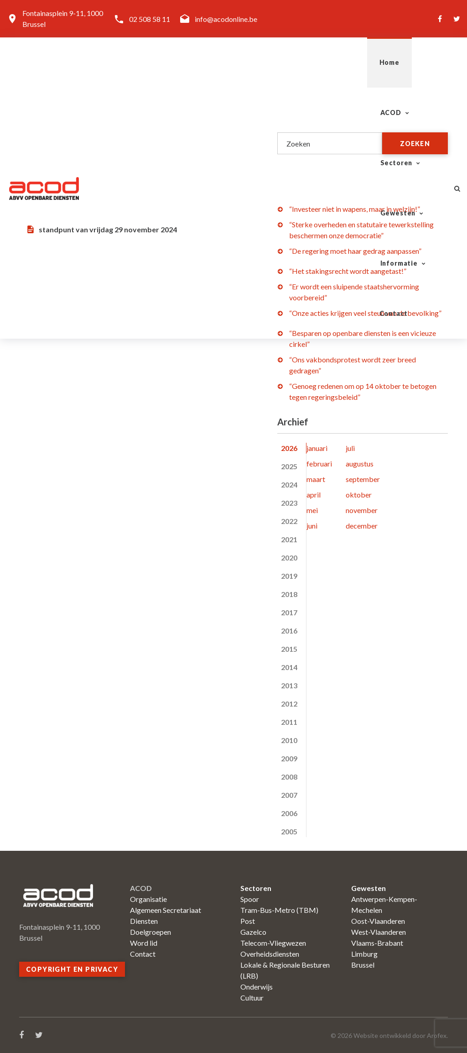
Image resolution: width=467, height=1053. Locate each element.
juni (311, 525)
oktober (359, 494)
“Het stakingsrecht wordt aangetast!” (347, 271)
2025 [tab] (289, 466)
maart (315, 479)
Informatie (346, 62)
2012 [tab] (289, 703)
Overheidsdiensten (269, 953)
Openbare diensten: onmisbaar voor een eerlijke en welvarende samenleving (141, 144)
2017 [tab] (289, 612)
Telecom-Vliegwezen (273, 942)
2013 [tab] (289, 685)
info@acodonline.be (226, 19)
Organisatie (148, 899)
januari (316, 448)
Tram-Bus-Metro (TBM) (279, 910)
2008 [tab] (289, 776)
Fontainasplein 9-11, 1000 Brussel (62, 18)
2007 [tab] (289, 795)
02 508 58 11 (149, 19)
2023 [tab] (289, 502)
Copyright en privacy (72, 969)
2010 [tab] (289, 740)
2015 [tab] (289, 648)
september (363, 479)
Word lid (143, 942)
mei (312, 510)
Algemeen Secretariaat (165, 910)
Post (247, 921)
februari (319, 463)
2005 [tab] (289, 831)
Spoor (249, 899)
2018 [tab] (289, 594)
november (362, 510)
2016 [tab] (289, 630)
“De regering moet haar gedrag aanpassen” (355, 250)
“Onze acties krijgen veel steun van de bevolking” (365, 313)
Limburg (364, 953)
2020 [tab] (289, 557)
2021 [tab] (289, 539)
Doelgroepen (150, 931)
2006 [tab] (289, 813)
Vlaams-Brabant (377, 942)
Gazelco (253, 931)
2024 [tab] (289, 484)
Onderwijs (256, 986)
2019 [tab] (289, 575)
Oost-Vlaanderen (378, 921)
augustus (360, 463)
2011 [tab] (289, 722)
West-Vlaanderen (378, 931)
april (313, 494)
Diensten (144, 921)
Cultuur (252, 997)
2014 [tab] (289, 667)
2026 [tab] (289, 448)
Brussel (362, 964)
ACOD (143, 62)
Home (97, 62)
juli (350, 448)
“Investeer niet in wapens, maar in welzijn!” (354, 208)
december (362, 525)
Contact (413, 62)
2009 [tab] (289, 758)
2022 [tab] (289, 521)
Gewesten (274, 62)
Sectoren (205, 62)
